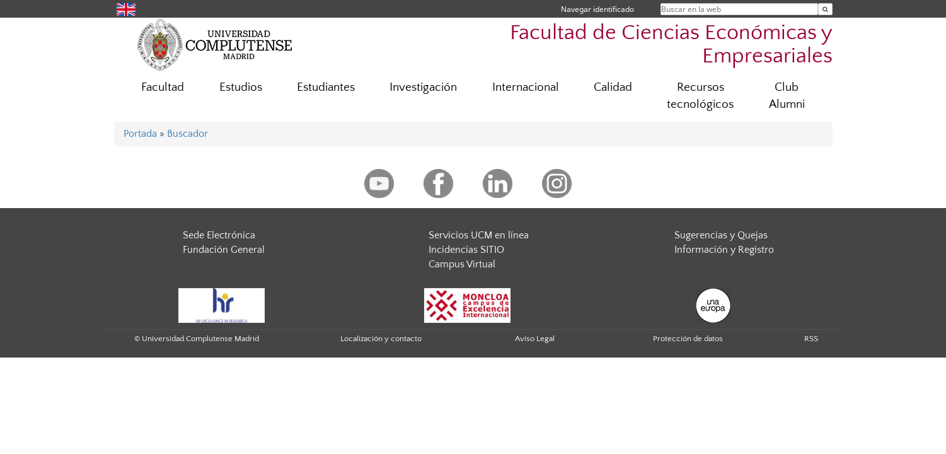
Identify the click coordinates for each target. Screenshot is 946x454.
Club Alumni (787, 96)
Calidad (613, 87)
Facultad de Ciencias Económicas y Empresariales (671, 44)
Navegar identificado (597, 9)
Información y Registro (724, 249)
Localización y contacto (381, 338)
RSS (811, 338)
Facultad (162, 87)
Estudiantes (326, 87)
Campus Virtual (462, 264)
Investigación (423, 87)
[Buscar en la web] (825, 9)
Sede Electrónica (219, 235)
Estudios (240, 87)
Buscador (187, 133)
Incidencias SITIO (466, 249)
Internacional (525, 87)
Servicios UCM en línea (479, 235)
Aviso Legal (535, 338)
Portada (140, 133)
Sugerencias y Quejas (721, 235)
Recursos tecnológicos (700, 96)
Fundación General (224, 249)
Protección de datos (688, 338)
